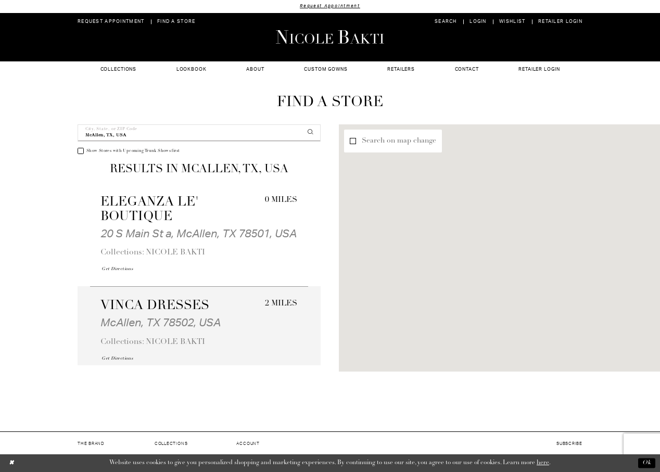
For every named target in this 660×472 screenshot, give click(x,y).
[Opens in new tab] (117, 269)
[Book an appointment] (111, 22)
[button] (478, 22)
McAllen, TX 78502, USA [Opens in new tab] (160, 322)
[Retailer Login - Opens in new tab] (560, 22)
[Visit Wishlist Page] (512, 22)
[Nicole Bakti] (330, 37)
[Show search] (445, 22)
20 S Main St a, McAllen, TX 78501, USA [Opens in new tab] (198, 233)
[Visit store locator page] (176, 22)
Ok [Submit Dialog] (646, 463)
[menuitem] (111, 22)
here (543, 463)
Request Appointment (330, 6)
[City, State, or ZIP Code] (199, 133)
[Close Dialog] (12, 463)
